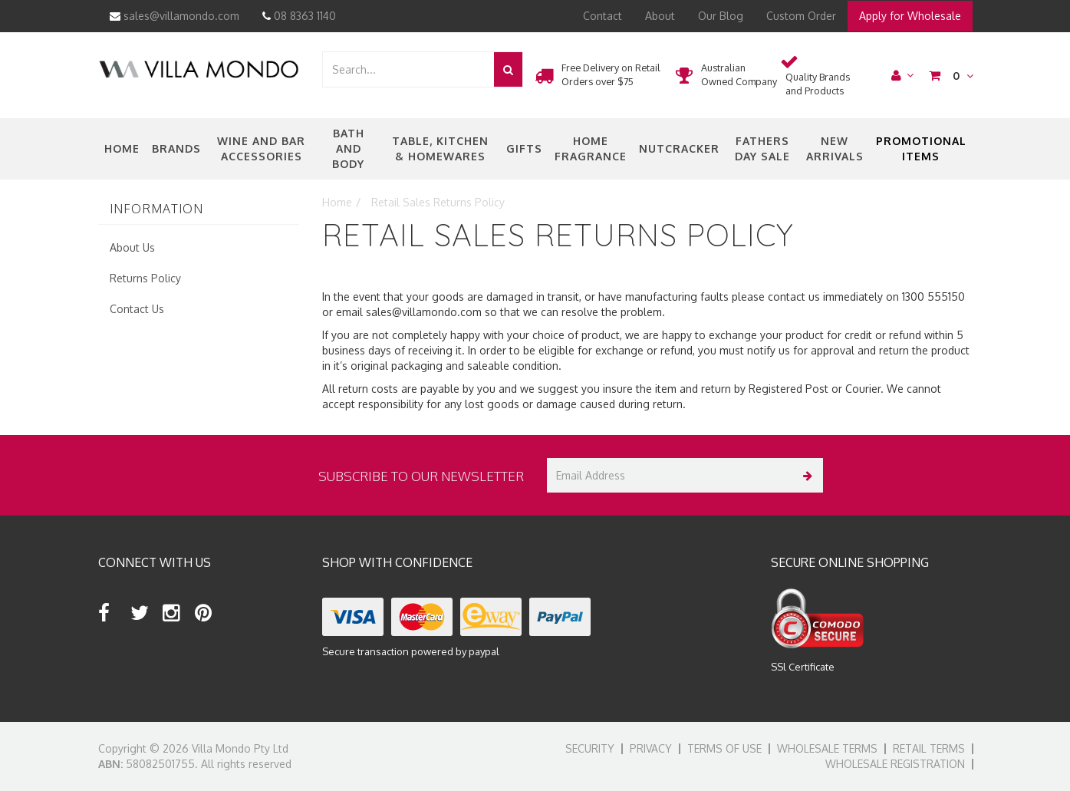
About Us (132, 247)
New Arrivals (835, 148)
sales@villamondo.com (174, 15)
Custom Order (801, 15)
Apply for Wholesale (910, 15)
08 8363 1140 (299, 15)
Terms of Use (724, 748)
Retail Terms (929, 748)
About (660, 15)
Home (122, 148)
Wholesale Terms (827, 748)
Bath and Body (348, 148)
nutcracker (679, 148)
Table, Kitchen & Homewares (440, 148)
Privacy (651, 748)
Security (589, 748)
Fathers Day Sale (762, 148)
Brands (176, 148)
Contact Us (137, 308)
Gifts (524, 148)
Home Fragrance (591, 148)
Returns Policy (145, 278)
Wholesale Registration (895, 763)
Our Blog (720, 15)
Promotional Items (921, 148)
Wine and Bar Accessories (261, 148)
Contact (602, 15)
